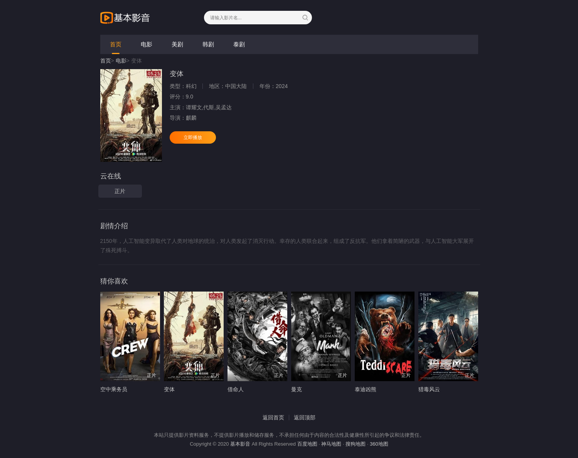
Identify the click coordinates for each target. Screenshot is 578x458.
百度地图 (307, 444)
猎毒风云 (429, 389)
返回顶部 (304, 417)
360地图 (379, 444)
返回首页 (273, 417)
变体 (169, 389)
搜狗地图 (355, 444)
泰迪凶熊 (365, 389)
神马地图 (331, 444)
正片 (120, 191)
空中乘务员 (113, 389)
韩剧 (208, 44)
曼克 (296, 389)
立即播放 (193, 137)
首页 (115, 44)
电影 (146, 44)
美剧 (177, 44)
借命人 (235, 389)
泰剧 (239, 44)
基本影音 (240, 444)
